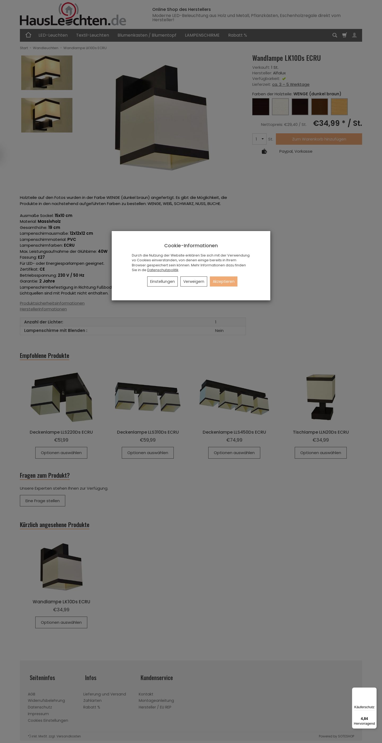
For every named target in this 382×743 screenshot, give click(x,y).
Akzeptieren (224, 281)
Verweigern (193, 281)
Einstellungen (162, 281)
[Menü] (373, 691)
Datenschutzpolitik (162, 270)
